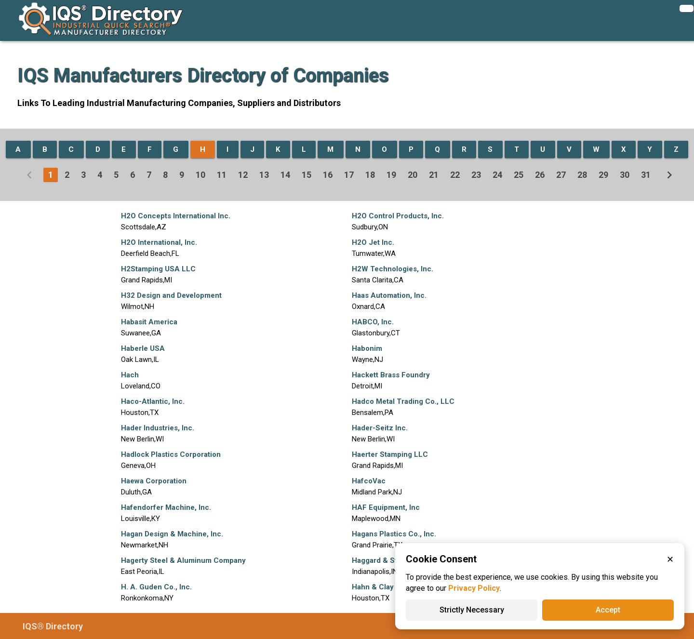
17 (349, 175)
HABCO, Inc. (373, 322)
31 (646, 175)
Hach (130, 375)
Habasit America (149, 322)
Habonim (367, 348)
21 (434, 175)
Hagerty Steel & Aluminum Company (183, 560)
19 (391, 175)
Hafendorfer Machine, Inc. (166, 507)
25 (518, 175)
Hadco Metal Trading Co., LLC (403, 401)
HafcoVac (369, 481)
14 (285, 175)
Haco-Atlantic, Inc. (153, 401)
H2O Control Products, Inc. (398, 216)
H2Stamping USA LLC (158, 269)
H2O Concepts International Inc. (175, 216)
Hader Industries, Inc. (157, 428)
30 (624, 175)
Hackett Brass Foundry (391, 375)
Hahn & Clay (373, 587)
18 (370, 175)
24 (497, 175)
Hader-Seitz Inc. (380, 428)
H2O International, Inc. (159, 242)
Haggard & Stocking (386, 560)
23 (476, 175)
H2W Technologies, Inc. (392, 269)
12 (243, 175)
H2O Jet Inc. (373, 242)
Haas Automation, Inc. (389, 295)
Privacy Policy (474, 588)
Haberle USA (143, 348)
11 (222, 175)
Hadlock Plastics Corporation (171, 454)
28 (582, 175)
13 (264, 175)
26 (540, 175)
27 (561, 175)
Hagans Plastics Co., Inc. (394, 534)
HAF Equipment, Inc (386, 507)
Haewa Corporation (154, 481)
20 (412, 175)
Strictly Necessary (472, 609)
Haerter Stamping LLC (390, 454)
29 (603, 175)
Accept (608, 609)
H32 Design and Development (171, 295)
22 (455, 175)
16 (328, 175)
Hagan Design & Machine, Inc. (172, 534)
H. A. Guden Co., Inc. (156, 587)
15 (306, 175)
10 (200, 175)
